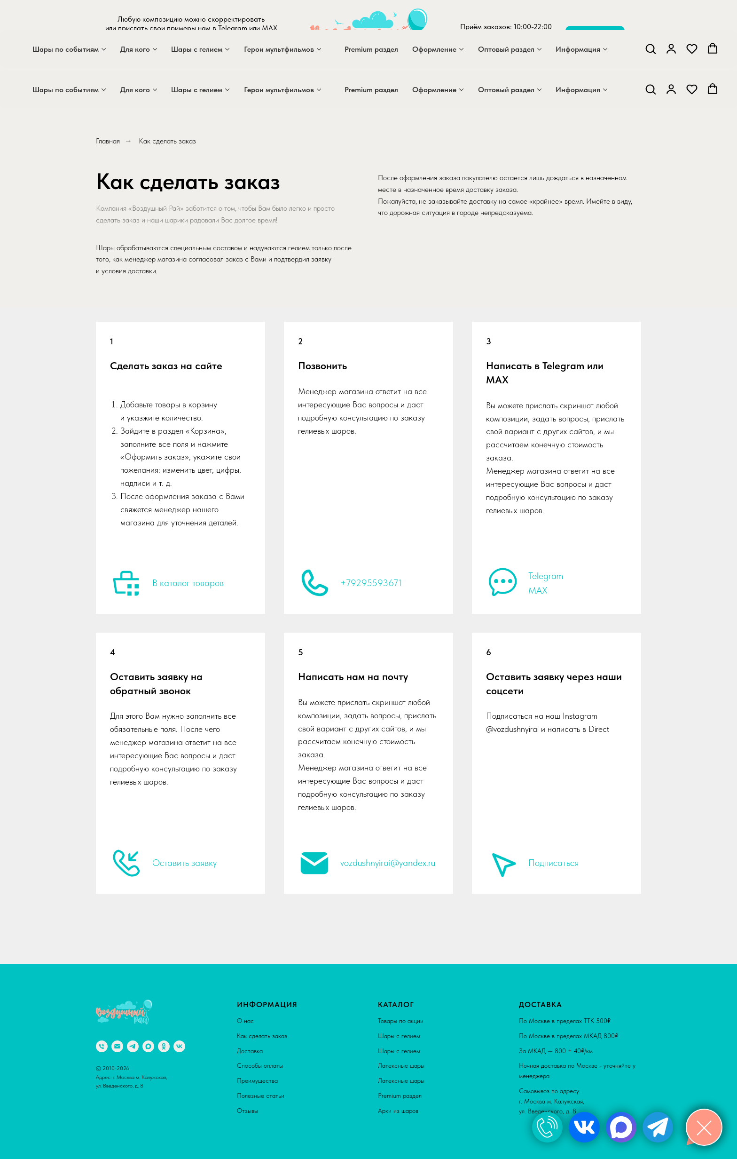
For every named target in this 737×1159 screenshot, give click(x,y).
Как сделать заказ (262, 1036)
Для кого (135, 89)
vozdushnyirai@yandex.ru (387, 862)
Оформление (434, 89)
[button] (650, 89)
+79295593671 (371, 582)
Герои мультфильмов (279, 89)
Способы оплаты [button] (260, 1065)
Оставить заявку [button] (184, 862)
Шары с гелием (196, 89)
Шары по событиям (65, 89)
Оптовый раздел (506, 89)
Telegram (545, 575)
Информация (578, 89)
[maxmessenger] (179, 53)
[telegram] (199, 53)
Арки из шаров (398, 1110)
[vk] (179, 1046)
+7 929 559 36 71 (506, 44)
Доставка (250, 1051)
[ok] (164, 1046)
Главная (108, 140)
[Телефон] (102, 1046)
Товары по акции (400, 1020)
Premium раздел (371, 89)
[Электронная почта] (117, 1046)
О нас (245, 1020)
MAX (538, 590)
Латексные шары (401, 1065)
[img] (547, 1127)
